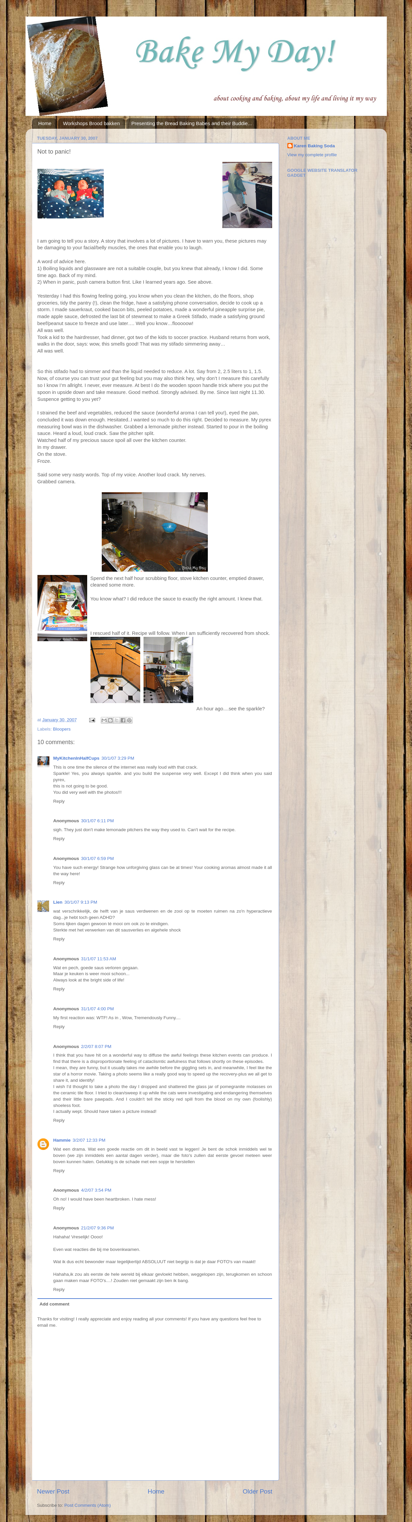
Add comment (54, 1304)
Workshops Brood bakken (91, 123)
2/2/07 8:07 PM (96, 1046)
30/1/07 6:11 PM (97, 820)
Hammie (62, 1140)
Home (44, 123)
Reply (59, 801)
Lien (58, 902)
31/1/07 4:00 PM (97, 1008)
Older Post (257, 1491)
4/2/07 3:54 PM (96, 1190)
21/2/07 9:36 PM (97, 1227)
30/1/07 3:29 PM (117, 758)
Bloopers (62, 729)
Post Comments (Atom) (87, 1505)
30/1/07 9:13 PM (80, 902)
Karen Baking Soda (314, 145)
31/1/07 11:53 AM (98, 958)
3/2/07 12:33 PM (89, 1140)
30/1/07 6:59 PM (97, 858)
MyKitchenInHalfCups (76, 758)
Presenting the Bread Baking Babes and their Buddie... (191, 123)
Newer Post (53, 1491)
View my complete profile (312, 154)
